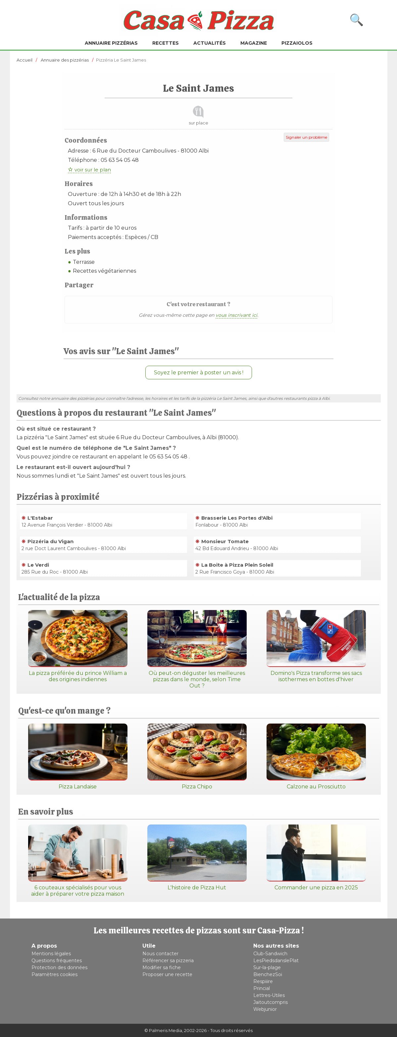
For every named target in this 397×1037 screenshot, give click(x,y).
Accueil (24, 60)
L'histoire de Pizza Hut (197, 858)
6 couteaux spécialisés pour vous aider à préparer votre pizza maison (77, 861)
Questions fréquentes (56, 961)
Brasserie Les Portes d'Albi (237, 518)
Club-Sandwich (270, 954)
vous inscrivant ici (236, 315)
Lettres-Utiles (269, 995)
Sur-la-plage (267, 967)
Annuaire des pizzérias (65, 60)
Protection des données (59, 967)
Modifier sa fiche (161, 967)
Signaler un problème (306, 137)
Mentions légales (51, 954)
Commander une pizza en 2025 (316, 858)
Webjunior (265, 1009)
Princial (261, 988)
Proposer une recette (167, 974)
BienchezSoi (267, 974)
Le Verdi (38, 565)
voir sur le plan (92, 169)
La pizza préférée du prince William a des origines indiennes (77, 646)
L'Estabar (40, 518)
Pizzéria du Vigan (50, 541)
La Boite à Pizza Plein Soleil (237, 565)
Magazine (253, 43)
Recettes (165, 43)
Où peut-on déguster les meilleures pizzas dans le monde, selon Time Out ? (197, 649)
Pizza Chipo (197, 757)
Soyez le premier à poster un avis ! (198, 372)
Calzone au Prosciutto (316, 757)
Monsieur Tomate (225, 541)
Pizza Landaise (77, 757)
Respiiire (263, 981)
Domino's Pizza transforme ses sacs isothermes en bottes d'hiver (316, 646)
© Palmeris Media (163, 1030)
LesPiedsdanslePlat (276, 961)
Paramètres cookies (54, 974)
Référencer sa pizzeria (168, 961)
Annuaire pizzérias (111, 43)
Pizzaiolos (297, 43)
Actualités (209, 43)
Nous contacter (160, 954)
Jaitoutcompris (270, 1002)
